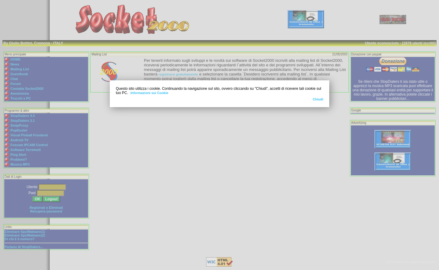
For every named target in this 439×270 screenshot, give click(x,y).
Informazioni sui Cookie (149, 93)
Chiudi (318, 99)
